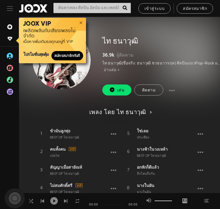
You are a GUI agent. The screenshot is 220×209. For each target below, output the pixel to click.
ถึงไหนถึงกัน (146, 174)
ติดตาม (148, 90)
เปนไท (54, 156)
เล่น (116, 90)
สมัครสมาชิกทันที (67, 56)
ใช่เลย (142, 131)
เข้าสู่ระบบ (154, 9)
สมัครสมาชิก (195, 9)
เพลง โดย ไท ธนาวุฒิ (119, 112)
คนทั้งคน (58, 149)
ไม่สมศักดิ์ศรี (61, 185)
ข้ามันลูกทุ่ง (60, 131)
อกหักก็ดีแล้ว (148, 167)
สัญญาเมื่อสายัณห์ (66, 167)
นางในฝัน (145, 185)
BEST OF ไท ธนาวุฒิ (64, 137)
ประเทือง (143, 137)
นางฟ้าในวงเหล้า (152, 149)
